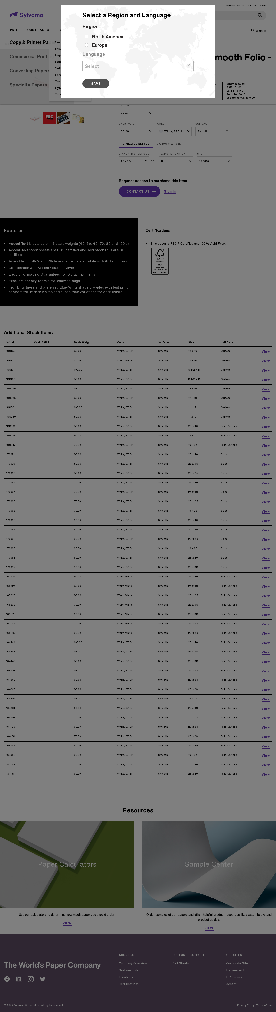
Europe (99, 45)
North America (107, 36)
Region (90, 26)
